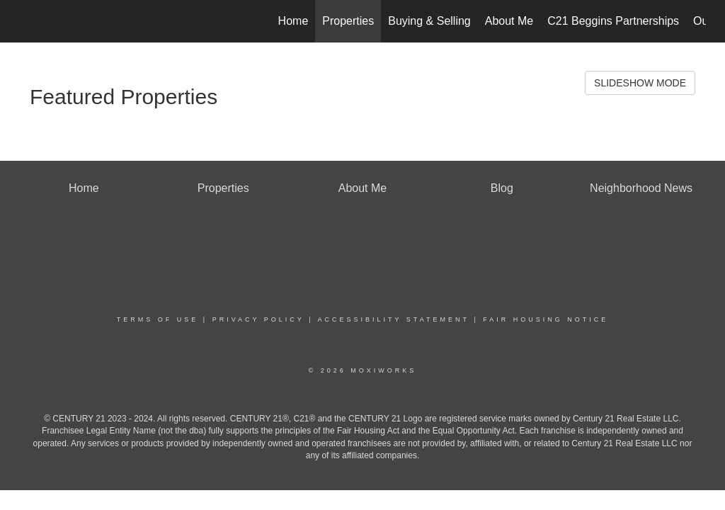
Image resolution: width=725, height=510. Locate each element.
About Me (509, 21)
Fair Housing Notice (545, 319)
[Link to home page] (26, 21)
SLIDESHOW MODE (640, 83)
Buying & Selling (429, 21)
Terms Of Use (158, 319)
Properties (348, 21)
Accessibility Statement (393, 319)
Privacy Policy (258, 319)
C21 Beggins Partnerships (613, 21)
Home (293, 21)
